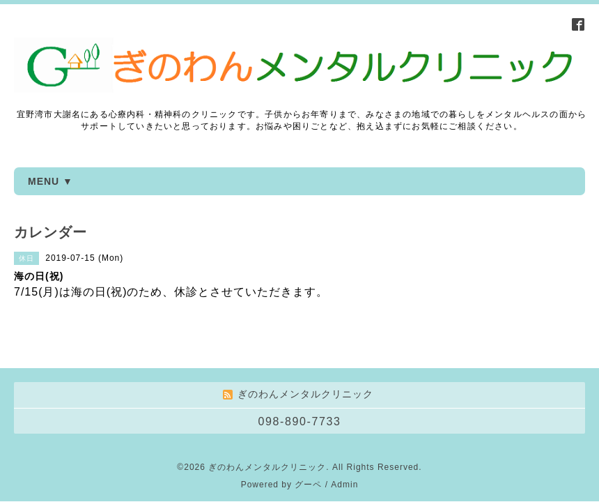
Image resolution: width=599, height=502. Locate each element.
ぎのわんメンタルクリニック (267, 438)
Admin (344, 456)
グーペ (308, 456)
